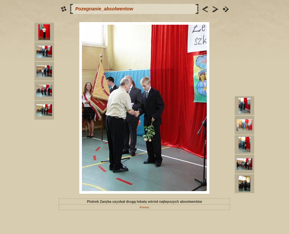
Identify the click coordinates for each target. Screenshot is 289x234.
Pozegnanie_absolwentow (104, 8)
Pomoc (145, 207)
